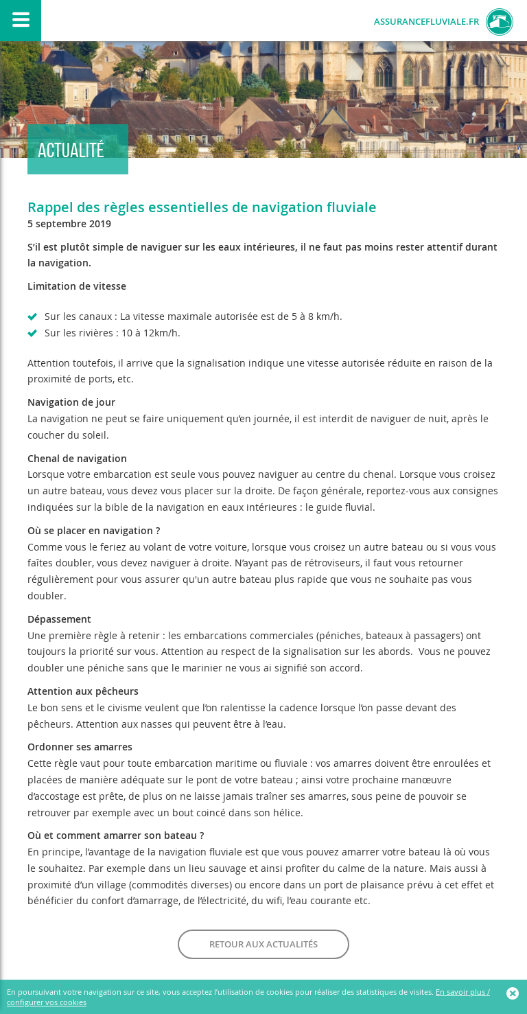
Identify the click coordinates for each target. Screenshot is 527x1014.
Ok (513, 993)
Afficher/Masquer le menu (20, 20)
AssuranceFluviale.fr (426, 21)
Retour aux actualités (263, 944)
